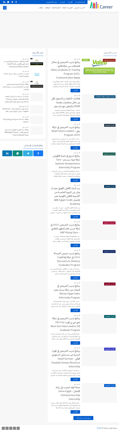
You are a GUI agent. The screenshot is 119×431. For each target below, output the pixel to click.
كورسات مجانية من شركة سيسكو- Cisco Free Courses (16, 75)
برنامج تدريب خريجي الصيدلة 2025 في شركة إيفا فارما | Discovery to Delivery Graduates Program (67, 259)
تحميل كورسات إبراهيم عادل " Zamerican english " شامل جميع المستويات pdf (15, 110)
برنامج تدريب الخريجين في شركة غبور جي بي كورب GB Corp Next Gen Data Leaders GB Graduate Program (65, 324)
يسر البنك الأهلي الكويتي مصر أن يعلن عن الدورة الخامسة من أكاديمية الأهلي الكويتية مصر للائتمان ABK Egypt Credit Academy (65, 196)
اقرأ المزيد (75, 90)
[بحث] (5, 8)
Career (99, 428)
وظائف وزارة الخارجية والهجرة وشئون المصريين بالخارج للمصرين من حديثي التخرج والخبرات (16, 87)
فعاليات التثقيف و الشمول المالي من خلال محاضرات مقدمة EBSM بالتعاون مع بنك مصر (65, 102)
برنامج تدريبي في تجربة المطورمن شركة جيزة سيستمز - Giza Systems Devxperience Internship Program (66, 161)
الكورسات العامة (67, 7)
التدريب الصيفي (79, 7)
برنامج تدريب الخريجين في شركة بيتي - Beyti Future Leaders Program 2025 (66, 131)
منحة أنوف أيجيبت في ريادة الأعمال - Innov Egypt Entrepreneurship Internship (68, 393)
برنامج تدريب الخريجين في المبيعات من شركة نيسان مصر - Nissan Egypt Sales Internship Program (66, 291)
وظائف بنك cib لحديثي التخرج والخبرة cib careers (16, 120)
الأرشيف (70, 2)
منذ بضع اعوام (23, 106)
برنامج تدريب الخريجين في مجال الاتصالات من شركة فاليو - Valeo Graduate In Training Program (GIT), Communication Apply (65, 70)
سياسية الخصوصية (51, 2)
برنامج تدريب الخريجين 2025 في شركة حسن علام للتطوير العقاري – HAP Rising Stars (65, 228)
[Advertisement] (59, 30)
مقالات (40, 7)
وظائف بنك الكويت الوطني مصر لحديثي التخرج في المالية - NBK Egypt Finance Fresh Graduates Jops (17, 132)
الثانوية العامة (56, 7)
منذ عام (76, 59)
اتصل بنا (62, 2)
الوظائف (47, 7)
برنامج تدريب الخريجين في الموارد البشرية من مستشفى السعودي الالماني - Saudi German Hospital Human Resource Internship (65, 358)
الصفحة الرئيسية (80, 2)
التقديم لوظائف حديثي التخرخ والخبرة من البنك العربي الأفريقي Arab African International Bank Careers (16, 64)
